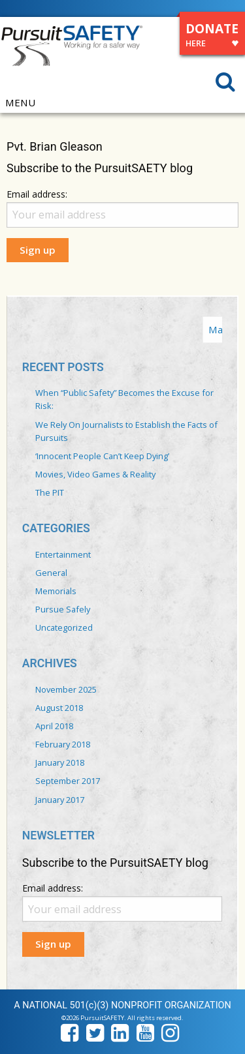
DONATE (212, 37)
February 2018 (62, 744)
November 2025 (66, 689)
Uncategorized (64, 627)
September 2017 (67, 781)
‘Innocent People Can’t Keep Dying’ (102, 456)
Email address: (37, 194)
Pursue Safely (62, 609)
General (51, 573)
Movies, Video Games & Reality (95, 474)
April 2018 (54, 726)
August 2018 (59, 708)
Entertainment (63, 554)
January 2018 (59, 762)
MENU (20, 103)
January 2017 (59, 800)
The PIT (49, 492)
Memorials (55, 591)
